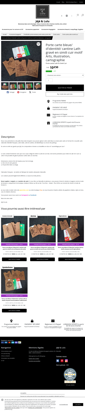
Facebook (33, 195)
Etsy (41, 190)
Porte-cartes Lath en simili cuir (70, 34)
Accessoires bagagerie (15, 34)
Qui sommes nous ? (6, 351)
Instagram (24, 195)
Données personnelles (34, 361)
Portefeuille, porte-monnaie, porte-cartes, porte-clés (37, 34)
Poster (32, 92)
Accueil (4, 34)
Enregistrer (21, 92)
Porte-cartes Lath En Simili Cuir (56, 63)
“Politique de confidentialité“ (35, 407)
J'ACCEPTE (78, 404)
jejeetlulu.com (24, 190)
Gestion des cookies (34, 358)
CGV (2, 360)
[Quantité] (49, 80)
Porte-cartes (56, 34)
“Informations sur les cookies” (12, 407)
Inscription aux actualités (8, 358)
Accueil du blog (5, 353)
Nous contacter (5, 356)
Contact (81, 2)
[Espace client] (72, 15)
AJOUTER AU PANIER (65, 88)
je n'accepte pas (64, 404)
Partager (11, 92)
